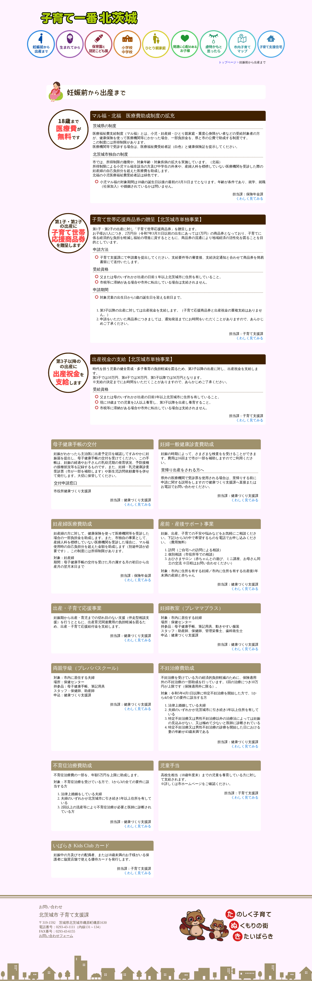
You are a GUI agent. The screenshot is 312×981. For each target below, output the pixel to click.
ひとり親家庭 (156, 44)
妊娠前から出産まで (41, 44)
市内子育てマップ (242, 44)
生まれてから (70, 44)
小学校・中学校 (127, 44)
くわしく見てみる (249, 198)
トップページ (227, 62)
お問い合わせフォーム (56, 936)
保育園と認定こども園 (98, 44)
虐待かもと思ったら (213, 44)
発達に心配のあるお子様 (185, 44)
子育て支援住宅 (271, 44)
